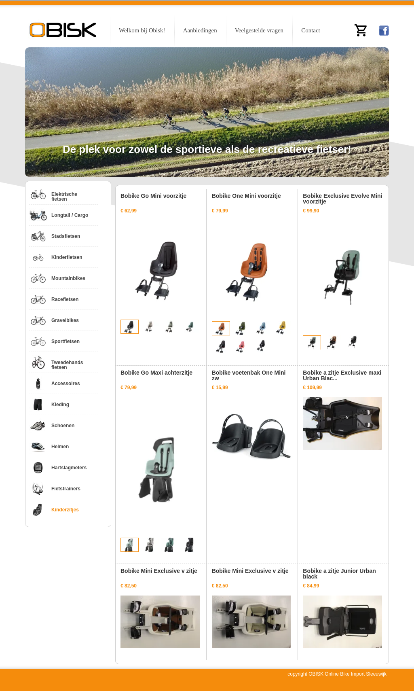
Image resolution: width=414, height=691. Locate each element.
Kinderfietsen (66, 257)
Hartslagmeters (69, 468)
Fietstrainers (65, 489)
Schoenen (62, 425)
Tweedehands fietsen (67, 365)
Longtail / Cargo (69, 215)
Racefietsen (64, 299)
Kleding (60, 404)
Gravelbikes (65, 320)
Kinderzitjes (65, 510)
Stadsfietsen (65, 236)
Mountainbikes (68, 278)
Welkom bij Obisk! (142, 30)
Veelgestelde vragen (259, 30)
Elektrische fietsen (64, 196)
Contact (310, 30)
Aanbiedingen (200, 30)
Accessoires (65, 383)
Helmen (60, 446)
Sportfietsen (65, 341)
